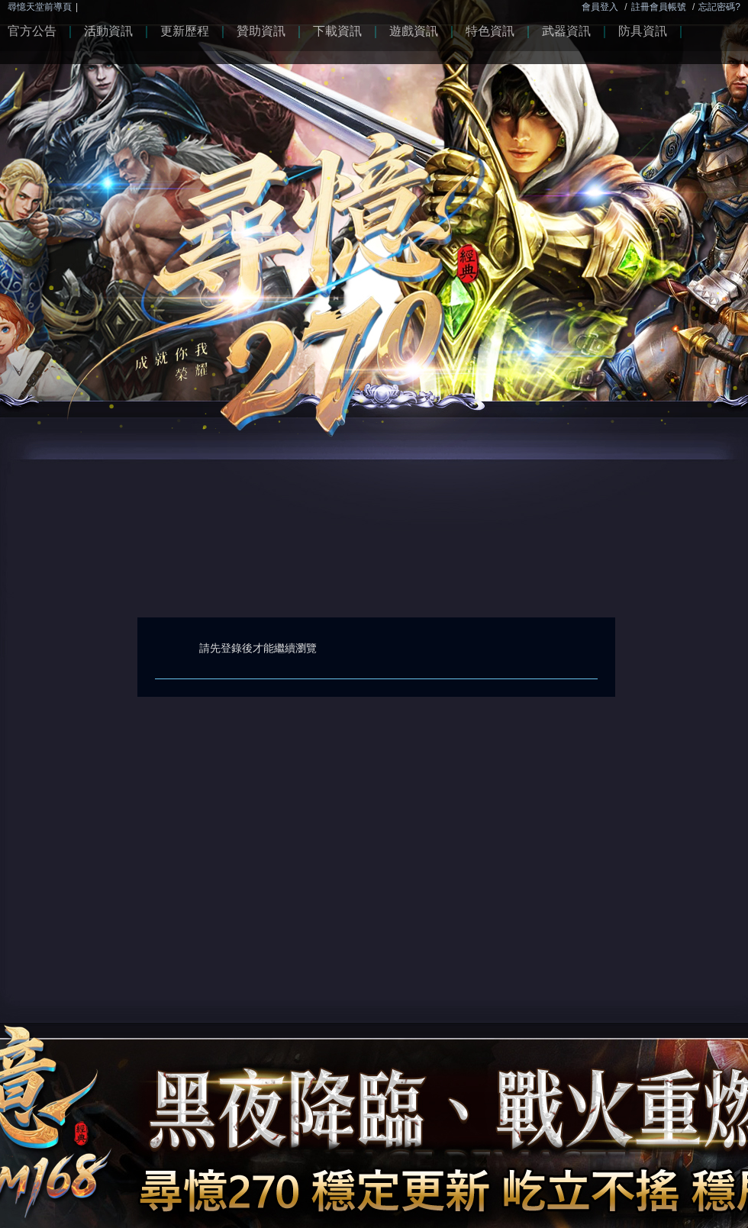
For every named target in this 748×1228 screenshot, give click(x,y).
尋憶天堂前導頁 (40, 7)
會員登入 (600, 7)
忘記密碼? (719, 7)
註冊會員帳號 (658, 7)
